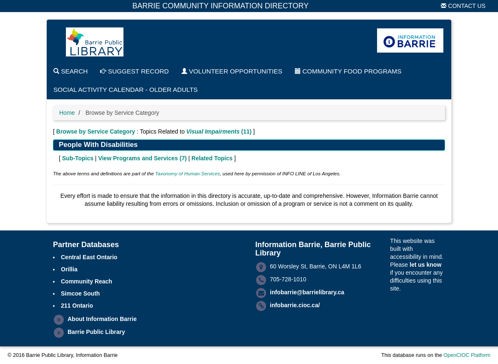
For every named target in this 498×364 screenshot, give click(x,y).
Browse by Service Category (95, 131)
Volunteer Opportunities (231, 71)
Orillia (69, 269)
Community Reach (86, 281)
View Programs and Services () (142, 158)
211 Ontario (77, 305)
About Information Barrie (102, 319)
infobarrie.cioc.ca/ (295, 305)
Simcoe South (80, 293)
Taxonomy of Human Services (187, 173)
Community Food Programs (348, 71)
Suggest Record (134, 71)
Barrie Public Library (96, 332)
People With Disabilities (98, 145)
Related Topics (212, 158)
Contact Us (463, 6)
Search (70, 71)
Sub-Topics (77, 158)
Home (67, 112)
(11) (219, 131)
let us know (425, 264)
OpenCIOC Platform (466, 355)
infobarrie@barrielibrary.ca (307, 292)
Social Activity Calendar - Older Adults (125, 89)
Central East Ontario (89, 257)
